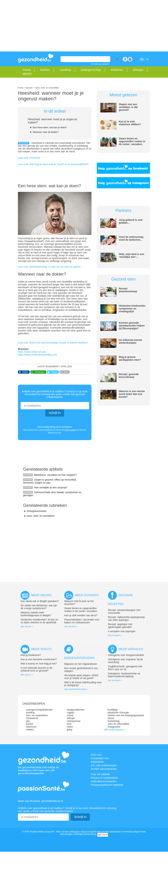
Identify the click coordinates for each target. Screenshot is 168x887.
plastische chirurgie (118, 712)
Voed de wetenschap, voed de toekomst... (131, 238)
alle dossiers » (71, 626)
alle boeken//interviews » (76, 689)
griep (69, 729)
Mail (66, 372)
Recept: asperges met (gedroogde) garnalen (120, 625)
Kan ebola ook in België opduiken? (40, 601)
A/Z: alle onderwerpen (104, 765)
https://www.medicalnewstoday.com (37, 354)
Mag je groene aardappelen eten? (130, 358)
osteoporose (73, 721)
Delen (25, 372)
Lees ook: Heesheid (29, 157)
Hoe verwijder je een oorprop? (50, 487)
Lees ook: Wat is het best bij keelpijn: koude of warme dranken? (53, 342)
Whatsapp (39, 372)
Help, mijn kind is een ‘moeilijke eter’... (131, 255)
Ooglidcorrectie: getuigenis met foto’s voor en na (125, 668)
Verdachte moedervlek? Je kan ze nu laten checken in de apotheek (39, 621)
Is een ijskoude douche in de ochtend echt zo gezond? (36, 669)
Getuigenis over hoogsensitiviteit (126, 655)
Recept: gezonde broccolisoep (129, 375)
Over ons (96, 754)
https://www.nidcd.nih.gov (32, 351)
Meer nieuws (41, 595)
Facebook (125, 59)
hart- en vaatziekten (37, 715)
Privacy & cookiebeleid (104, 777)
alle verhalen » (115, 680)
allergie (138, 69)
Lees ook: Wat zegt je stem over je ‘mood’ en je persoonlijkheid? (53, 164)
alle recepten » (115, 635)
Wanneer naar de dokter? (46, 132)
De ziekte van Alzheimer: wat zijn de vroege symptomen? (39, 607)
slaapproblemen (76, 709)
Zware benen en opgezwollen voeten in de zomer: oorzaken (132, 141)
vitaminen (31, 726)
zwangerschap (91, 69)
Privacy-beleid (70, 430)
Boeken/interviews (79, 657)
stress (111, 718)
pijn (28, 721)
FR (147, 59)
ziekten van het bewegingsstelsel (126, 715)
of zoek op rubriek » (100, 64)
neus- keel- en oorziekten (41, 515)
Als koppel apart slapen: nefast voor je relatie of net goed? (81, 677)
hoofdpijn (113, 709)
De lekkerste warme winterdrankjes (130, 341)
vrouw (70, 715)
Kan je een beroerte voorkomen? (39, 659)
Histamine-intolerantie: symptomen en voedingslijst (132, 308)
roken (70, 726)
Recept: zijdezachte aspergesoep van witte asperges (126, 618)
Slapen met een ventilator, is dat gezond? (128, 107)
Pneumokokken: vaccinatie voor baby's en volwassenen (81, 621)
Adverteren (97, 761)
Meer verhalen (131, 649)
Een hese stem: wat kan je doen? (50, 127)
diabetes (117, 69)
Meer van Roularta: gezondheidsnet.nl (40, 800)
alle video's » (27, 674)
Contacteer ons (100, 758)
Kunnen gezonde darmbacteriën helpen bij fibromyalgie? (132, 325)
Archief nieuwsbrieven (104, 768)
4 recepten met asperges (122, 631)
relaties (30, 729)
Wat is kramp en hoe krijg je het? (39, 663)
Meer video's (41, 649)
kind (69, 723)
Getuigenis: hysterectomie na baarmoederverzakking (124, 675)
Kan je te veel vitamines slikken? (130, 123)
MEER (27, 74)
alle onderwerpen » (114, 729)
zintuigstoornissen (37, 511)
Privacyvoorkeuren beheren (107, 784)
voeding (65, 69)
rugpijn (70, 712)
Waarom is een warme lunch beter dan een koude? (132, 394)
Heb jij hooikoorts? (31, 655)
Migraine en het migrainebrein (80, 664)
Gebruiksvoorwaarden (104, 781)
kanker (45, 69)
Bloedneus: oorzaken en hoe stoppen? (55, 474)
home (27, 69)
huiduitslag (114, 721)
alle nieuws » (27, 626)
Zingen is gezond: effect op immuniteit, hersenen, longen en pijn (50, 481)
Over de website (100, 774)
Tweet (54, 372)
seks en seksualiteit (118, 723)
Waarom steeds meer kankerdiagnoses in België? (36, 614)
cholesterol (32, 718)
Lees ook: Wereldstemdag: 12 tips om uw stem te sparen (49, 266)
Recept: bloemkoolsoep (128, 290)
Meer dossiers (87, 595)
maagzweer (114, 726)
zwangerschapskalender (39, 709)
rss (130, 59)
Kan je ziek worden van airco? (80, 615)
